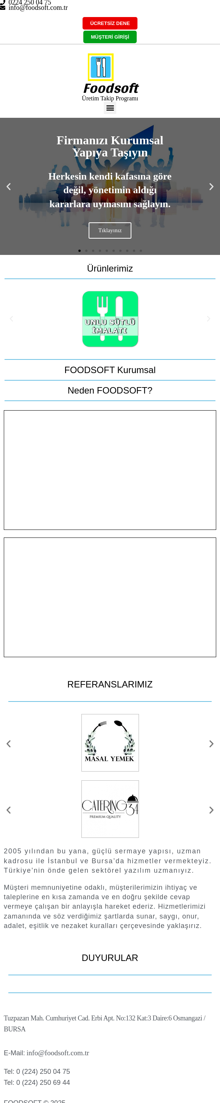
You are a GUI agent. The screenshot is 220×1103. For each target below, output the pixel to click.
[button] (110, 108)
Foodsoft (110, 87)
